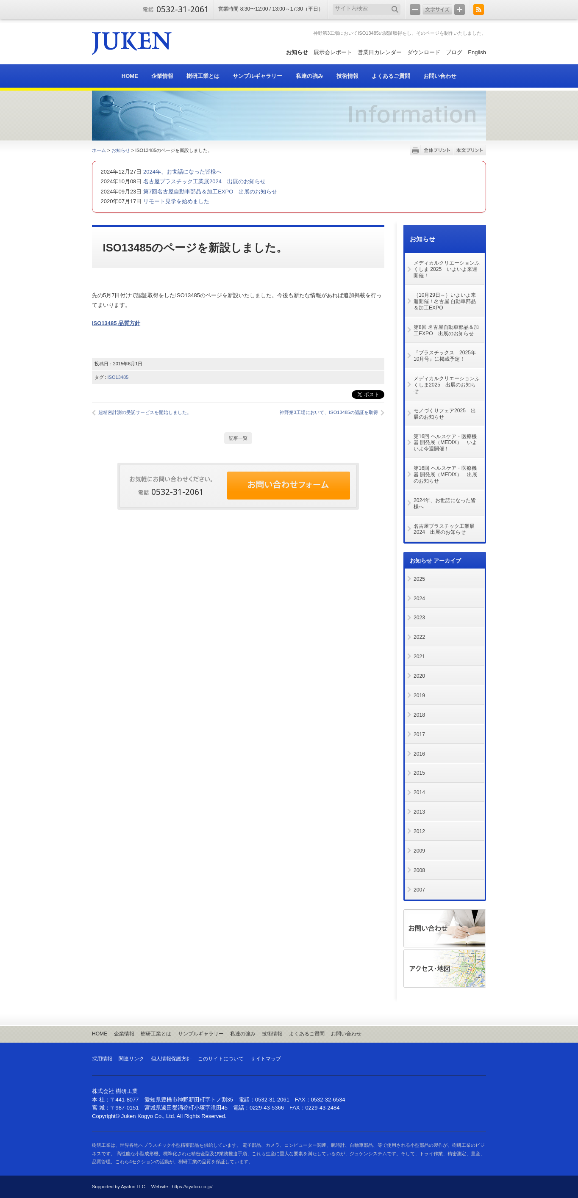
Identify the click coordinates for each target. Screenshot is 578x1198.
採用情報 (102, 1059)
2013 (419, 812)
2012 (419, 831)
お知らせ (297, 52)
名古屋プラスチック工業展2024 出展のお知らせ (204, 181)
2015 (419, 773)
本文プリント (469, 150)
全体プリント (437, 150)
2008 (419, 870)
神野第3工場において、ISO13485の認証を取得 (329, 412)
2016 (419, 754)
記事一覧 (238, 438)
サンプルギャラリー (201, 1034)
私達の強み (243, 1034)
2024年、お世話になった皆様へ (182, 171)
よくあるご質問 (307, 1034)
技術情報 (272, 1034)
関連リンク (131, 1059)
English (477, 52)
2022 (419, 637)
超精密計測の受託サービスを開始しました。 (145, 412)
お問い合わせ (346, 1034)
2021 (419, 657)
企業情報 (124, 1034)
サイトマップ (265, 1059)
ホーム (99, 150)
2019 (419, 695)
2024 (419, 599)
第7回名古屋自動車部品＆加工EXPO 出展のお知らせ (209, 191)
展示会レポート (333, 52)
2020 (419, 676)
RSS (478, 9)
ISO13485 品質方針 (116, 323)
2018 (419, 715)
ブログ (454, 52)
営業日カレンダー (380, 52)
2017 (419, 734)
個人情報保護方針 (171, 1059)
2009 (419, 851)
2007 (419, 890)
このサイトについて (221, 1059)
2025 (419, 579)
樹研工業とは (156, 1034)
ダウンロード (423, 52)
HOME (99, 1034)
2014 (419, 792)
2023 (419, 618)
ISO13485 (118, 377)
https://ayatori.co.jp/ (192, 1186)
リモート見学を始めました (175, 201)
